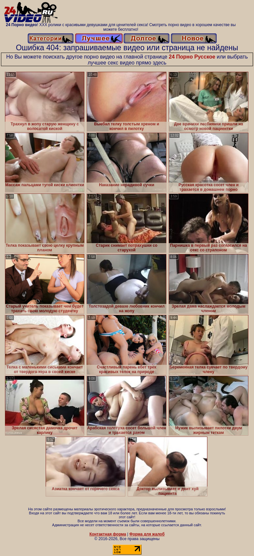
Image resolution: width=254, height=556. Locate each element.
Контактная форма (107, 534)
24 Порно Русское (192, 57)
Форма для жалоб (147, 534)
